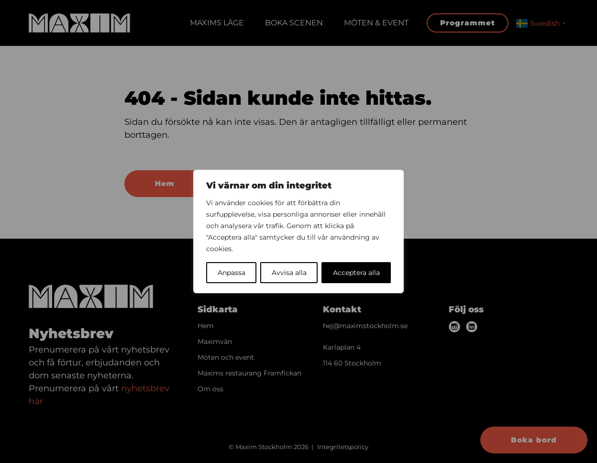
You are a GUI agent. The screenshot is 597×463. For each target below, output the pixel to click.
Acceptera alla (356, 272)
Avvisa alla (289, 272)
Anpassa (231, 272)
